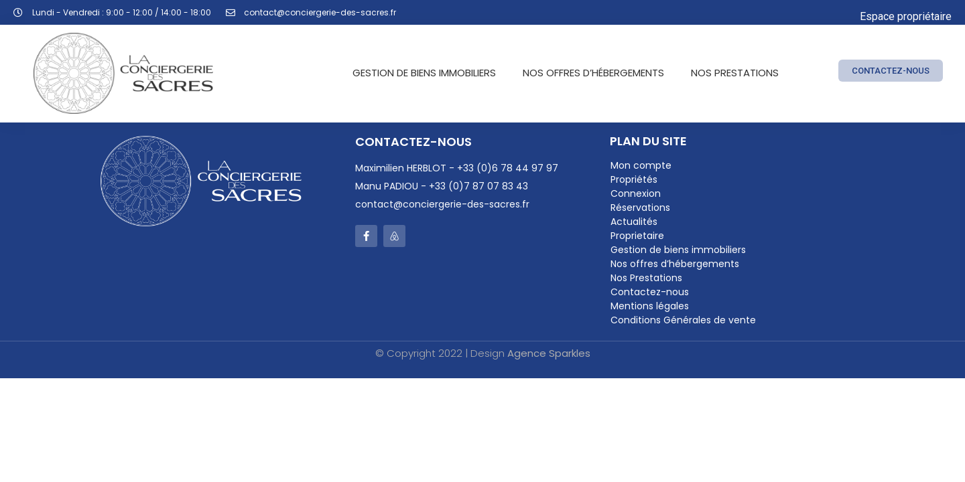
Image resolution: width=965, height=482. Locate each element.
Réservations (640, 207)
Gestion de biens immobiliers (424, 73)
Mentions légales (649, 306)
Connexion (635, 193)
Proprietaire (637, 235)
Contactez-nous (649, 292)
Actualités (633, 221)
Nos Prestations (735, 73)
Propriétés (633, 179)
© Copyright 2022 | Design (482, 353)
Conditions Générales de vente (683, 320)
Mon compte (640, 165)
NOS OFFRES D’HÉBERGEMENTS (593, 73)
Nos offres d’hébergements (674, 263)
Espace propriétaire (906, 16)
